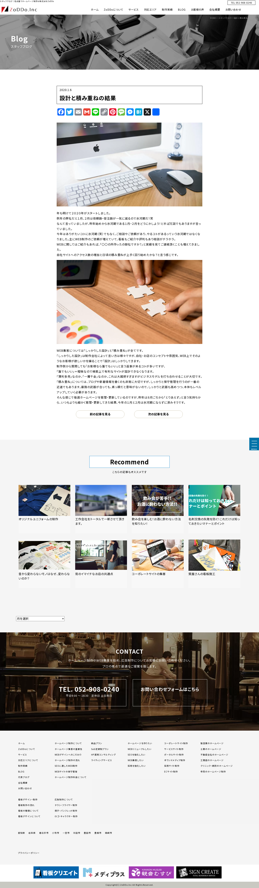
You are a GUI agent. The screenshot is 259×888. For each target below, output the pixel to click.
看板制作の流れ (26, 805)
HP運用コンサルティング (103, 754)
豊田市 (87, 832)
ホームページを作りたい (140, 743)
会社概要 (214, 9)
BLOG (182, 9)
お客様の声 (197, 9)
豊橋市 (97, 832)
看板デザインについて (29, 816)
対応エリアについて (28, 760)
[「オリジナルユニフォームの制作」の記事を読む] (44, 509)
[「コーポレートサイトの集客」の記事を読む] (158, 564)
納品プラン (96, 743)
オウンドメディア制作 (174, 760)
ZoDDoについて (113, 9)
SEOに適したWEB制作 (66, 765)
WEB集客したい (136, 760)
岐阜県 (32, 832)
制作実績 (167, 9)
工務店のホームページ (212, 760)
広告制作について (64, 799)
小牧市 (55, 832)
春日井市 (44, 832)
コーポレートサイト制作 (176, 743)
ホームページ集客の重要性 (68, 748)
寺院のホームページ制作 (213, 771)
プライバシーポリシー (29, 852)
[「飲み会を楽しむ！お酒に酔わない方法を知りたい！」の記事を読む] (158, 509)
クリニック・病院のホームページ (217, 765)
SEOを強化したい (136, 754)
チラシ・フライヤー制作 (66, 805)
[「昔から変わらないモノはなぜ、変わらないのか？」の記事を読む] (44, 564)
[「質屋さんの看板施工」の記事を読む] (214, 564)
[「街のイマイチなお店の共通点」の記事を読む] (101, 564)
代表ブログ (23, 777)
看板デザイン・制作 (28, 799)
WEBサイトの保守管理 (66, 771)
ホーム (95, 9)
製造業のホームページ (212, 743)
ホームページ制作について (68, 743)
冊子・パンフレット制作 (66, 810)
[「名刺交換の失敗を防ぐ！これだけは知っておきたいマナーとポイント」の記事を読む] (214, 509)
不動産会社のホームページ (214, 754)
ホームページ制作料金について (70, 777)
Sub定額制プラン (100, 748)
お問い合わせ (233, 9)
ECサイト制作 (171, 771)
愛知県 (21, 832)
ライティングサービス (101, 760)
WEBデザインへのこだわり (68, 754)
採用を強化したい (137, 765)
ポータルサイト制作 (174, 754)
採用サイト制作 (172, 765)
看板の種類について (28, 810)
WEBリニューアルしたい (139, 748)
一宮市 (66, 832)
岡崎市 (108, 832)
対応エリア (150, 9)
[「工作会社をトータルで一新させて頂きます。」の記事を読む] (101, 509)
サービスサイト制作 (174, 748)
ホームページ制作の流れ (67, 760)
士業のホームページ (211, 748)
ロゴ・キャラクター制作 (66, 816)
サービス (133, 9)
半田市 (76, 832)
